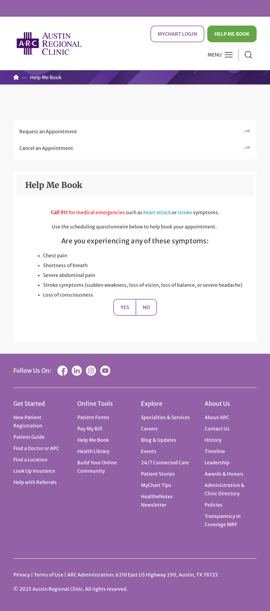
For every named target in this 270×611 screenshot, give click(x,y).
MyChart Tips (156, 485)
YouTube (105, 371)
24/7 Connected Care (165, 463)
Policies (213, 505)
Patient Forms (93, 417)
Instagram (91, 371)
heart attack (157, 212)
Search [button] (248, 55)
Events (148, 451)
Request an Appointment (48, 131)
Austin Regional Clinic (49, 43)
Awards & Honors (224, 474)
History (213, 440)
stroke (185, 212)
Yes (124, 307)
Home (16, 77)
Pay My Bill (89, 429)
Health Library (93, 451)
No (146, 307)
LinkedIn (77, 371)
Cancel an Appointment (46, 148)
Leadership (217, 463)
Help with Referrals (35, 482)
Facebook (62, 371)
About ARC (217, 417)
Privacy (21, 575)
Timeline (215, 451)
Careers (149, 429)
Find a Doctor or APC (36, 448)
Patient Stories (158, 474)
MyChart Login (177, 34)
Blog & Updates (158, 440)
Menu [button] (215, 55)
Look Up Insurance (34, 471)
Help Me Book (231, 34)
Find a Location (30, 460)
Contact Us (217, 429)
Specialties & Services (165, 417)
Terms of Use (49, 575)
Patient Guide (29, 437)
